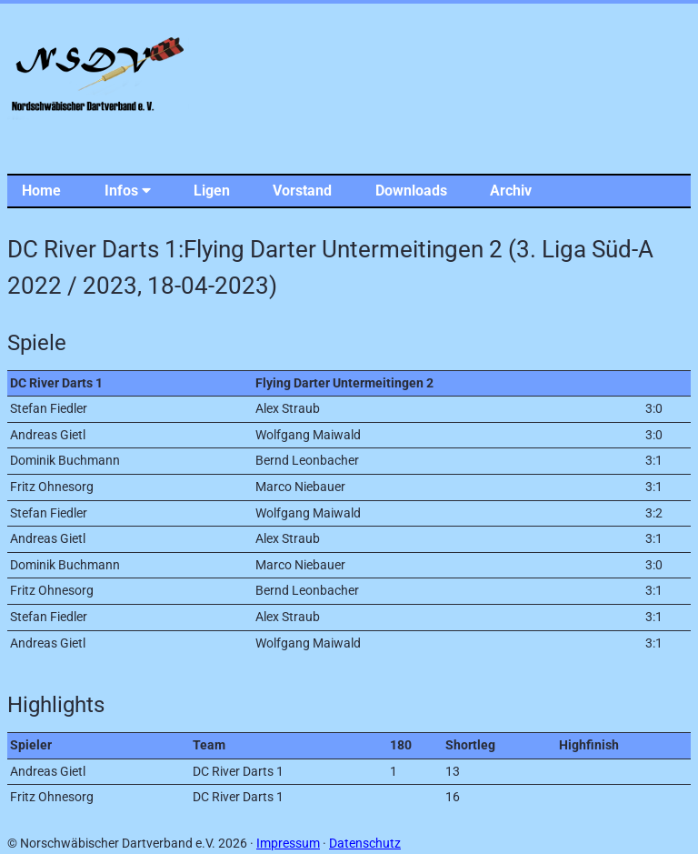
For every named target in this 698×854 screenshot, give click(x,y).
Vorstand (302, 190)
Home (41, 190)
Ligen (212, 190)
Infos (128, 190)
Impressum (288, 843)
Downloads (411, 190)
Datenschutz (365, 843)
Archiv (511, 190)
